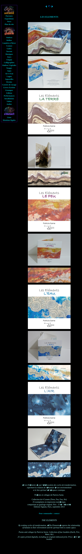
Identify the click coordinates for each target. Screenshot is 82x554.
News (9, 22)
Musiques (9, 54)
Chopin (9, 60)
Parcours (9, 16)
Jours (9, 57)
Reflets (9, 40)
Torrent (9, 51)
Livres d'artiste (9, 87)
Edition (9, 93)
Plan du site (9, 24)
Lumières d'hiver (9, 43)
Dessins (9, 82)
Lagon (9, 76)
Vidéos (9, 101)
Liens (9, 117)
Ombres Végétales (9, 65)
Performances (9, 96)
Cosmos (9, 46)
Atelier (9, 104)
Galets (9, 49)
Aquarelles (9, 79)
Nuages (9, 68)
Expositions (9, 19)
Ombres (9, 38)
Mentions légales (9, 120)
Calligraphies (9, 63)
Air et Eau (9, 74)
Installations (9, 99)
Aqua (9, 71)
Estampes (9, 90)
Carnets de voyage (9, 85)
